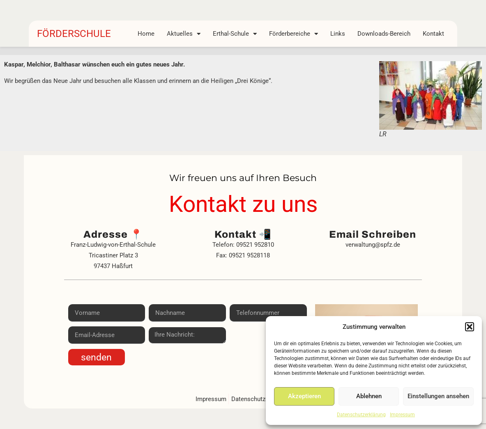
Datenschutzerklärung (361, 415)
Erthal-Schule (235, 34)
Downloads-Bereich (383, 33)
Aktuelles (183, 34)
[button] (469, 327)
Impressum (402, 415)
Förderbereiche (293, 34)
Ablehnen (369, 396)
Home (146, 33)
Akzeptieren (304, 396)
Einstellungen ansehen (438, 396)
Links (337, 33)
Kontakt (433, 33)
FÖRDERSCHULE (74, 33)
